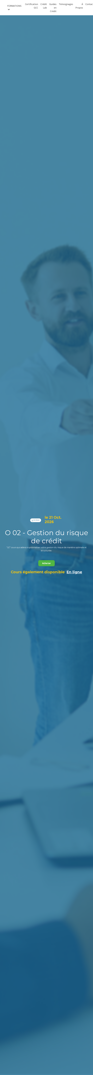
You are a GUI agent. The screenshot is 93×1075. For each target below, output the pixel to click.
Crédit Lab (43, 6)
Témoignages (66, 4)
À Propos (79, 6)
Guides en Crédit (52, 8)
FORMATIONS (14, 7)
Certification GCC (31, 6)
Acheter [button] (46, 563)
